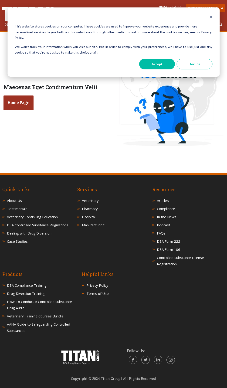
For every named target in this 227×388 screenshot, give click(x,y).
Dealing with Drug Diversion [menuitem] (29, 233)
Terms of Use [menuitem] (97, 293)
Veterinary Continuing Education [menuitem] (32, 216)
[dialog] (113, 42)
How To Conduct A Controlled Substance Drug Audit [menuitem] (39, 304)
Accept (157, 64)
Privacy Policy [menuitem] (97, 285)
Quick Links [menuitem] (16, 189)
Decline (194, 64)
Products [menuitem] (12, 274)
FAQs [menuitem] (161, 233)
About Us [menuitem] (14, 200)
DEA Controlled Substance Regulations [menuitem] (37, 225)
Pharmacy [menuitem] (90, 208)
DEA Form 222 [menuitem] (168, 241)
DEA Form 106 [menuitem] (168, 249)
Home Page (18, 102)
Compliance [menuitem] (166, 208)
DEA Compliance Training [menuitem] (27, 285)
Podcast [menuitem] (163, 225)
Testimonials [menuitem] (17, 208)
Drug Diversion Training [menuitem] (26, 293)
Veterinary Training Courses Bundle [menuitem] (35, 316)
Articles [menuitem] (163, 200)
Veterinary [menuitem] (90, 200)
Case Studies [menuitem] (17, 241)
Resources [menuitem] (164, 189)
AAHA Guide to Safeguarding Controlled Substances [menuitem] (38, 327)
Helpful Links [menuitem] (98, 274)
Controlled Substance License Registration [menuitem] (180, 260)
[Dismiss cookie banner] (210, 17)
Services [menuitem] (87, 189)
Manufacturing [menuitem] (93, 225)
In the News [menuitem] (166, 216)
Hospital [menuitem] (88, 216)
